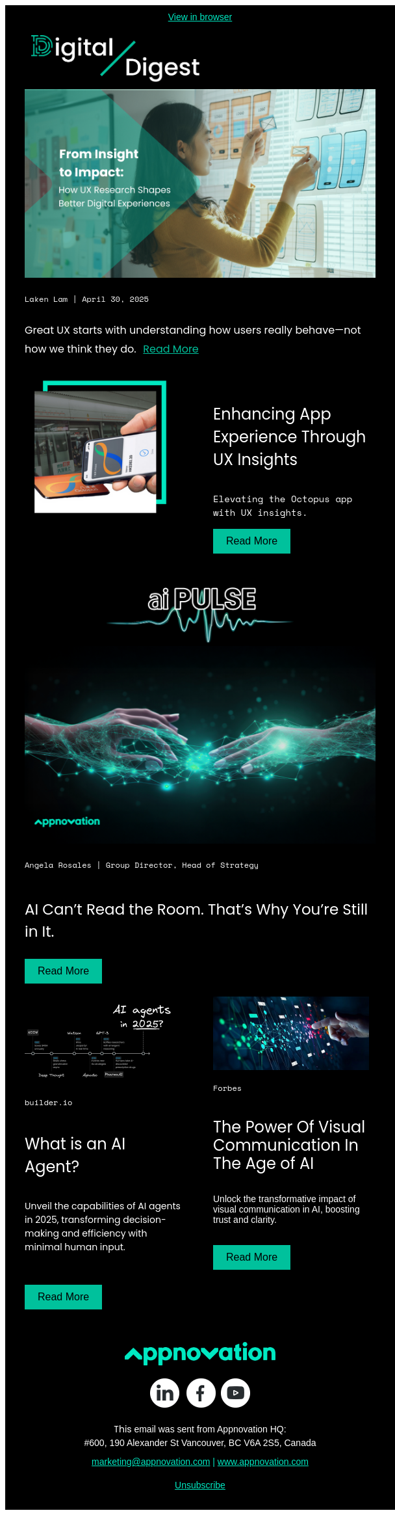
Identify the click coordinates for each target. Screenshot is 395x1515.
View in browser (200, 17)
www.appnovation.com (263, 1461)
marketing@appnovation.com (151, 1461)
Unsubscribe (200, 1485)
